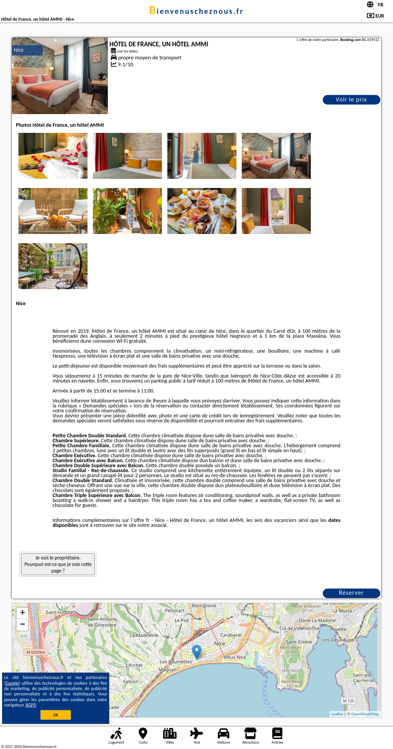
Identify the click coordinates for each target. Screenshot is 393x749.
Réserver (351, 592)
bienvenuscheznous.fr (196, 11)
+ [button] (22, 613)
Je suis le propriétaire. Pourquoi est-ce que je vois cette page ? (58, 564)
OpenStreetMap (365, 713)
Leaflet (337, 713)
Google (12, 683)
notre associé (152, 525)
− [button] (22, 625)
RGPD (31, 705)
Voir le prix (351, 99)
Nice (18, 50)
